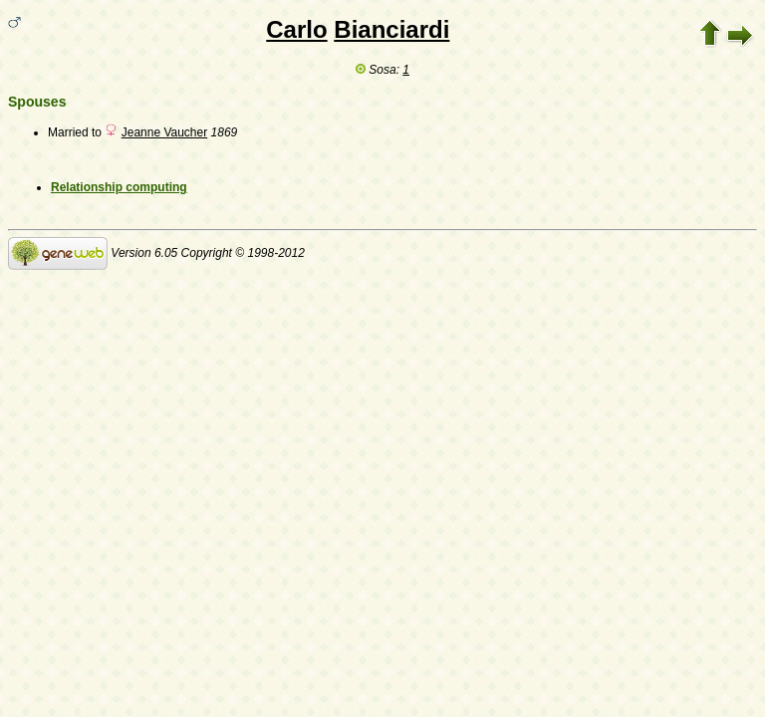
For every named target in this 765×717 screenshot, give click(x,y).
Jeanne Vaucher (165, 132)
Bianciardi (391, 29)
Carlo (296, 29)
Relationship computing (119, 187)
